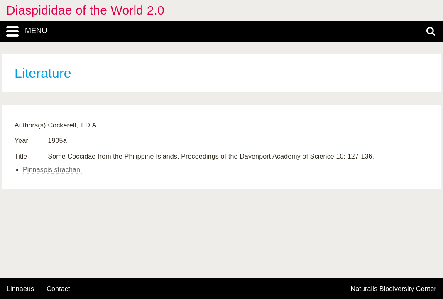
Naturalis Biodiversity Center (394, 289)
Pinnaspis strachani (52, 169)
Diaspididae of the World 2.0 (85, 10)
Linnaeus (20, 289)
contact (58, 288)
